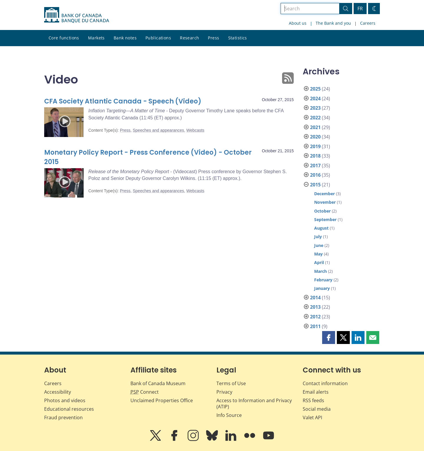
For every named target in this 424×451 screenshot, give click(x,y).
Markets (96, 38)
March (320, 271)
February (323, 280)
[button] (328, 337)
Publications (158, 38)
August (321, 228)
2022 (315, 117)
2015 (315, 184)
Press (213, 38)
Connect (144, 392)
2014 (315, 297)
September (325, 219)
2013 (315, 307)
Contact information (325, 383)
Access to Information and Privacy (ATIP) (254, 403)
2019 (315, 146)
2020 (315, 136)
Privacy (224, 392)
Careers (367, 23)
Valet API (312, 417)
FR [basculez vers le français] (360, 8)
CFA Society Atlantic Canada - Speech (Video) (122, 101)
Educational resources (69, 409)
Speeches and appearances (158, 130)
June (318, 245)
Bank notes (125, 38)
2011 (315, 326)
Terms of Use (231, 383)
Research (189, 38)
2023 (315, 108)
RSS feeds (313, 400)
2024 (315, 98)
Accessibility (57, 392)
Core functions (64, 38)
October (322, 211)
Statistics (237, 38)
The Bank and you (333, 23)
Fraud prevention (63, 417)
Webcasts (195, 130)
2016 (315, 175)
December (324, 193)
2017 (315, 165)
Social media (317, 409)
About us (298, 23)
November (325, 202)
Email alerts (316, 392)
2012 (315, 316)
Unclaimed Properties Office (161, 400)
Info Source (229, 415)
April (319, 262)
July (318, 236)
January (322, 288)
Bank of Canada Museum (158, 383)
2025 (315, 89)
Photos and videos (64, 400)
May (318, 254)
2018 (315, 156)
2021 (315, 127)
